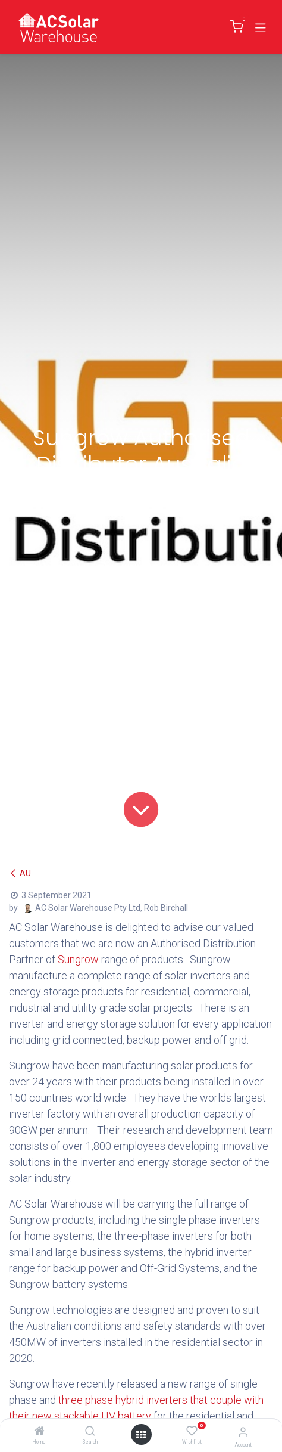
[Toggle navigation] (260, 27)
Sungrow (78, 959)
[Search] (90, 1432)
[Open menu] (141, 1435)
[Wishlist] (191, 1431)
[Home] (39, 1432)
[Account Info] (243, 1432)
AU (20, 873)
